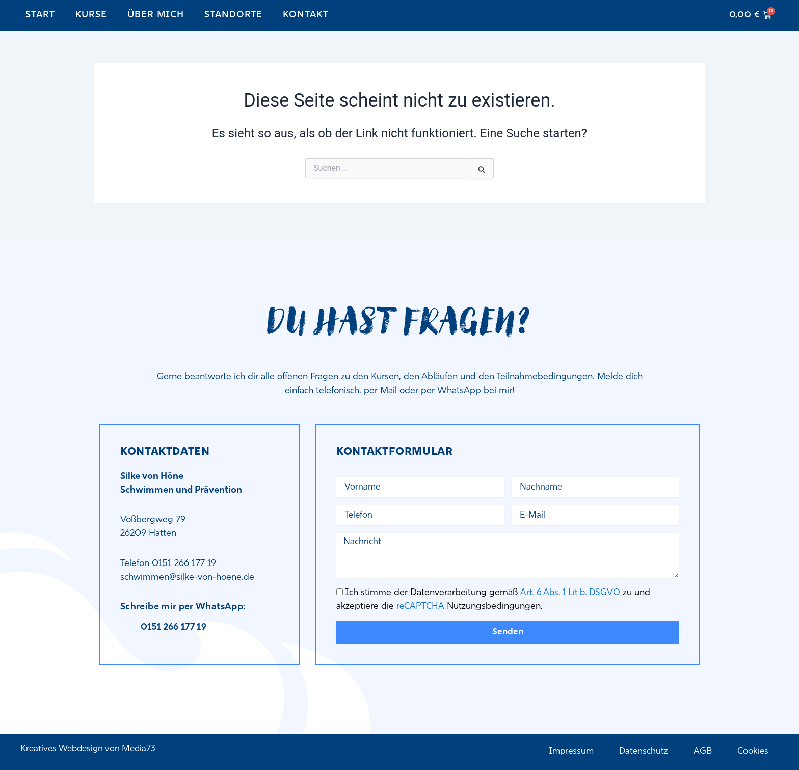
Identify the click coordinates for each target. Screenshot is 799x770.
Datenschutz (642, 751)
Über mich (155, 15)
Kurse (91, 15)
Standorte (233, 15)
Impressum (567, 751)
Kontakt (305, 15)
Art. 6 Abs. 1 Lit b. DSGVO (572, 591)
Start (40, 15)
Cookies (752, 751)
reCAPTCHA (420, 605)
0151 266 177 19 (175, 624)
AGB (701, 751)
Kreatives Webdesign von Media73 (91, 748)
